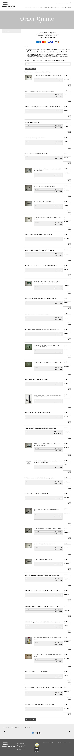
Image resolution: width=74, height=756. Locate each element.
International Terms (53, 54)
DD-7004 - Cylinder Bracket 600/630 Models (44, 201)
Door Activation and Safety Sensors (65, 742)
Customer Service (66, 7)
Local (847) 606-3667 (21, 748)
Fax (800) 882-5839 (20, 746)
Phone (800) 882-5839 (21, 745)
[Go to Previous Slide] (4, 731)
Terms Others (62, 53)
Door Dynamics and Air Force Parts (37, 60)
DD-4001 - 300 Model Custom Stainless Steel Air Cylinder (47, 528)
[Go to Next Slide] (69, 731)
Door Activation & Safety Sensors (49, 7)
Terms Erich (34, 53)
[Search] (47, 64)
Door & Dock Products (31, 7)
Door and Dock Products (48, 742)
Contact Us (19, 749)
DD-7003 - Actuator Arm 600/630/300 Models (44, 186)
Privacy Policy (45, 58)
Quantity (65, 75)
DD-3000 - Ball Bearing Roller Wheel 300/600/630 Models (47, 75)
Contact (66, 3)
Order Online (59, 3)
